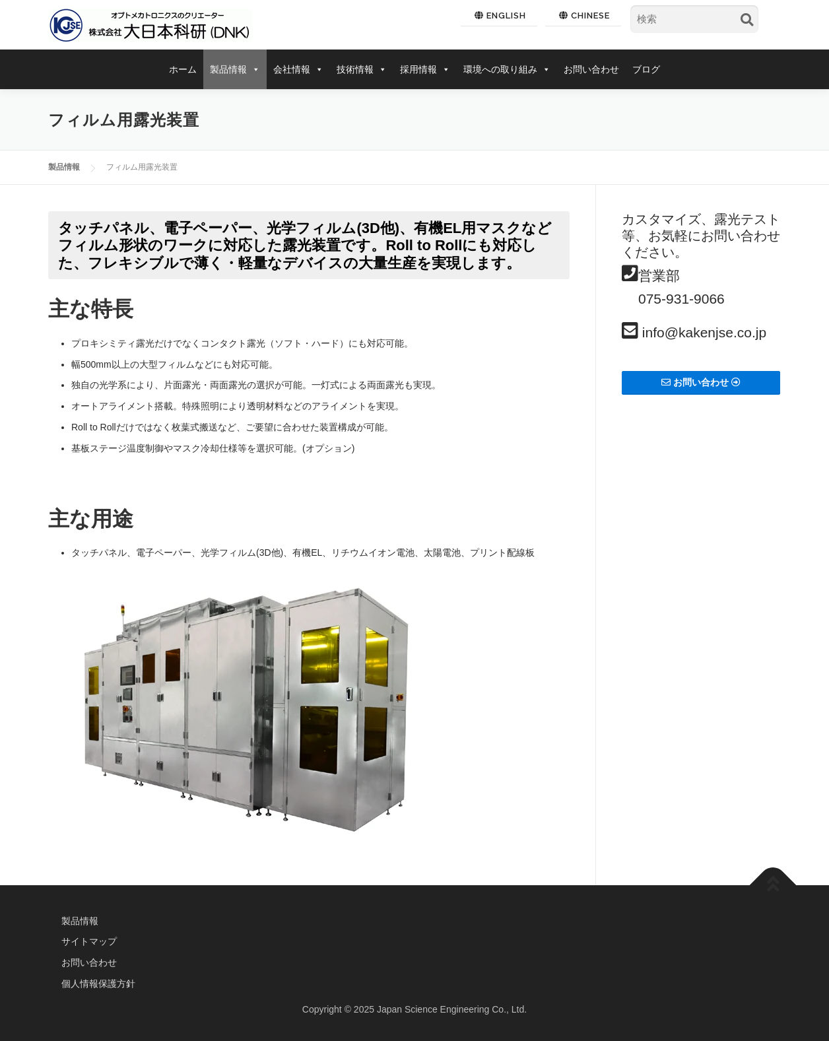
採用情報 (425, 69)
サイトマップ (89, 941)
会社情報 (298, 69)
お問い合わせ (591, 69)
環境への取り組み (506, 69)
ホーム (183, 69)
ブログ (646, 69)
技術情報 (362, 69)
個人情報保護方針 (98, 983)
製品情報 (235, 69)
